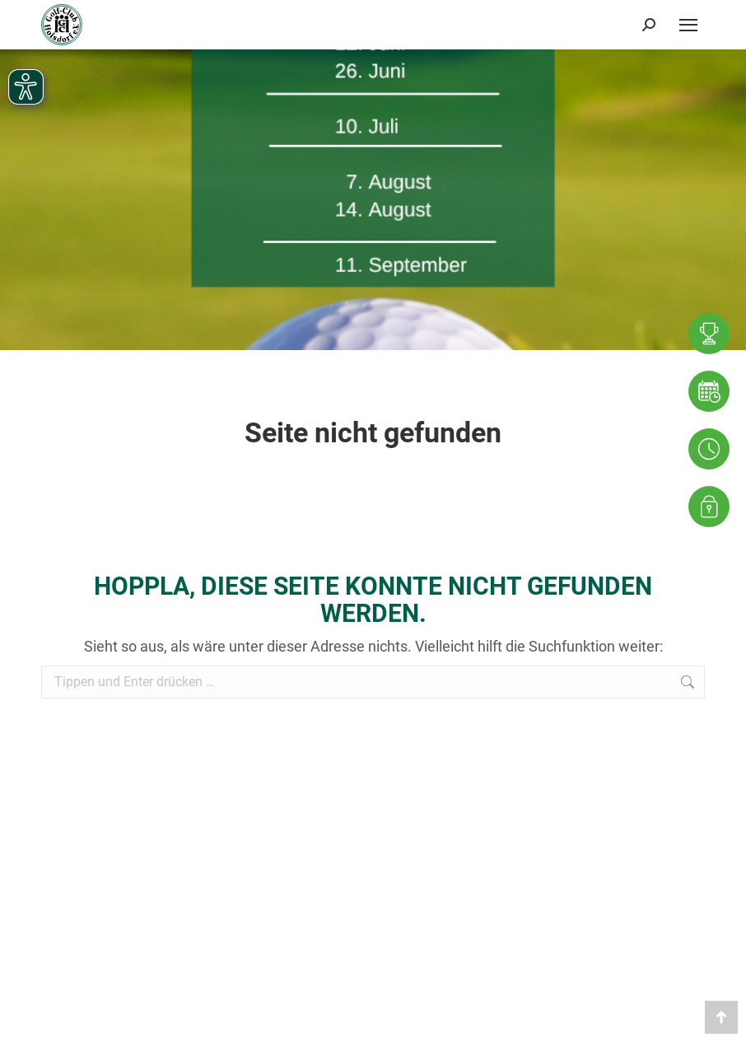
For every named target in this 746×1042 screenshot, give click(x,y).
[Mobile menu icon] (688, 24)
